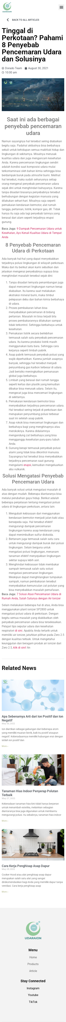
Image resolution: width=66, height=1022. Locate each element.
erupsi (27, 465)
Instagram (33, 988)
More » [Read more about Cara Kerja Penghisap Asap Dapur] (5, 892)
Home (33, 957)
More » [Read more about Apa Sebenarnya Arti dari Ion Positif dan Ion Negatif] (5, 746)
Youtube (33, 995)
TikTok (33, 1002)
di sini (18, 630)
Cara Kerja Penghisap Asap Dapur (25, 866)
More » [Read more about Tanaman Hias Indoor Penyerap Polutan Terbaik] (5, 821)
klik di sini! (19, 647)
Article (33, 971)
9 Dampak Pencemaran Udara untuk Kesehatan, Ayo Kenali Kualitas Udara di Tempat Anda (32, 233)
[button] (61, 7)
